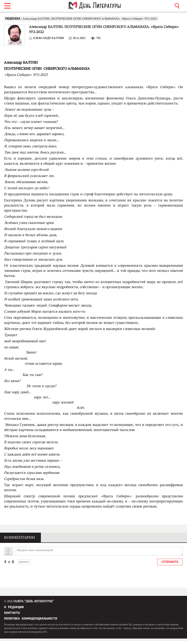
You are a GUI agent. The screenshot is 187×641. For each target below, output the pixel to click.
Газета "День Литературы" (29, 601)
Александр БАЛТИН (48, 38)
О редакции (14, 607)
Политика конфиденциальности (30, 621)
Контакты (12, 614)
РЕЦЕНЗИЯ (13, 18)
